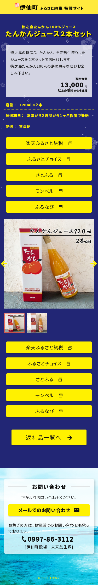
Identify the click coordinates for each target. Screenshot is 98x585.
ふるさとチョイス (49, 158)
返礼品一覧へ (49, 437)
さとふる (49, 174)
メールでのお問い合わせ (49, 510)
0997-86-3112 (47, 538)
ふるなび (49, 206)
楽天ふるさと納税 (49, 143)
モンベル (49, 190)
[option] (49, 264)
